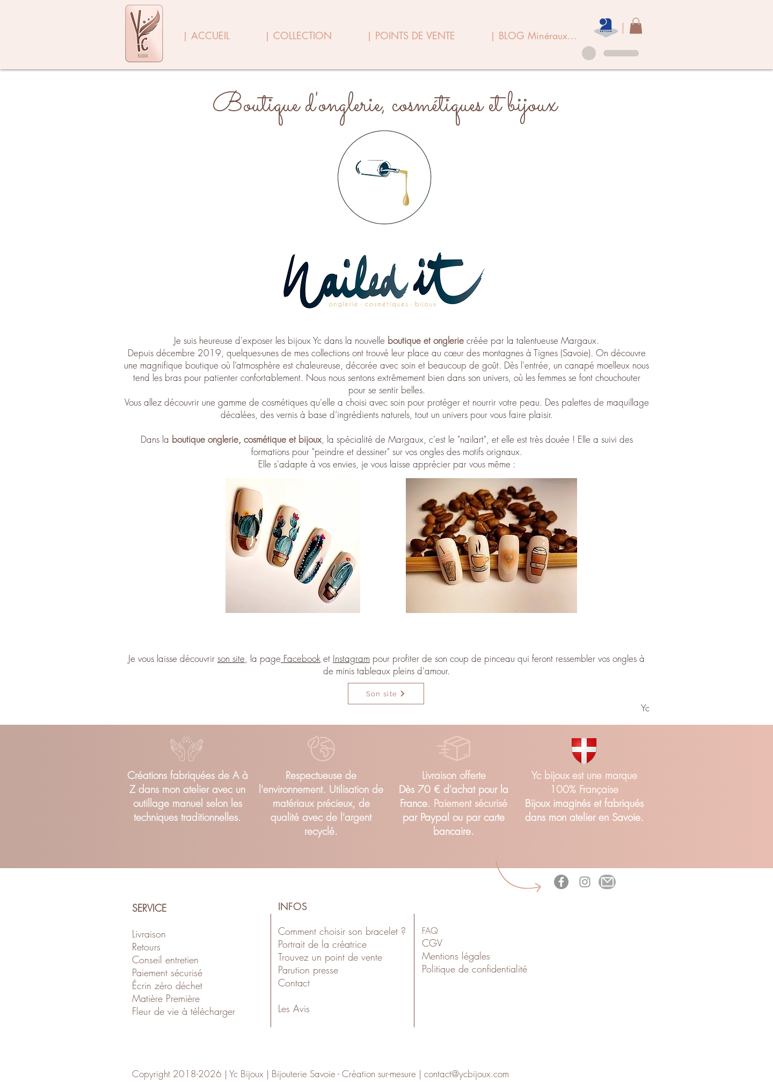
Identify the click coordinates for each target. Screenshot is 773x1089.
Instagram (351, 658)
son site (231, 658)
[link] (636, 26)
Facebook (300, 658)
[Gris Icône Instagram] (585, 882)
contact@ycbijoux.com (466, 1074)
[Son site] (386, 693)
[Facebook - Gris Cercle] (561, 882)
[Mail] (607, 882)
